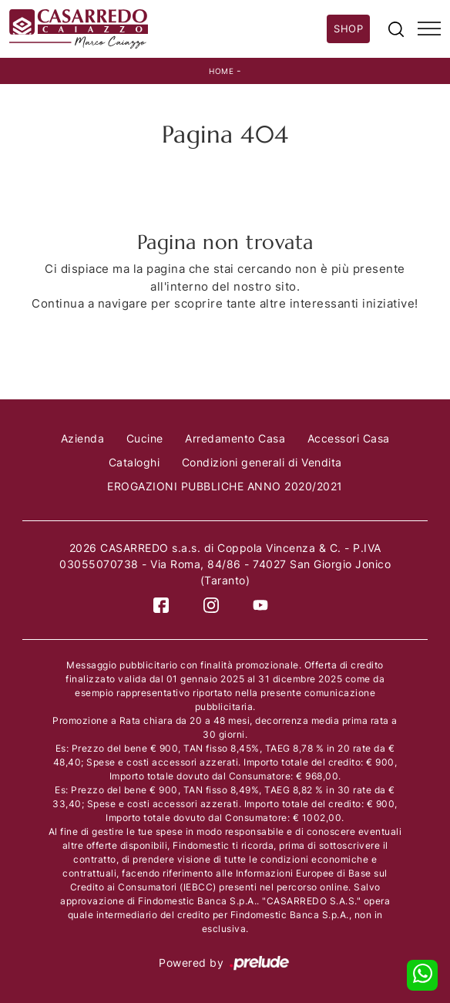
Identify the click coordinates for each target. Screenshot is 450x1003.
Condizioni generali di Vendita (262, 462)
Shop (348, 28)
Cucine (144, 438)
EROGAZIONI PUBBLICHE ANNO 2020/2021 (225, 486)
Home (221, 71)
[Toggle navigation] (429, 29)
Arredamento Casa (235, 438)
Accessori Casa (348, 438)
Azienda (83, 438)
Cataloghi (134, 462)
